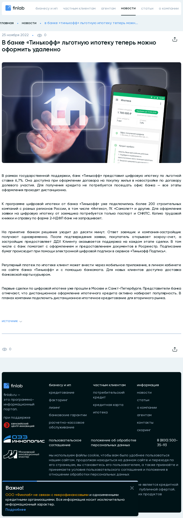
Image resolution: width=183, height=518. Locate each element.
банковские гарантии (68, 415)
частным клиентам (79, 8)
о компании (169, 8)
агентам (108, 8)
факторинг (58, 400)
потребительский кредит (109, 395)
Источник (12, 321)
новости (128, 8)
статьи (147, 8)
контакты (145, 423)
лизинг (54, 408)
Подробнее (15, 510)
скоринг (144, 430)
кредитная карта (108, 405)
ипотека (100, 412)
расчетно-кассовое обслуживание (66, 425)
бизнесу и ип (47, 8)
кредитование (61, 393)
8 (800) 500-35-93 (167, 443)
